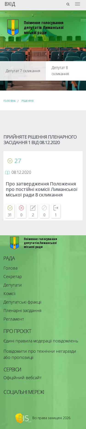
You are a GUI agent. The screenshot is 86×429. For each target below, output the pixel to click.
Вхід (10, 3)
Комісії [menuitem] (9, 293)
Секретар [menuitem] (12, 276)
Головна (9, 101)
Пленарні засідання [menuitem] (22, 310)
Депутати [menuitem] (12, 285)
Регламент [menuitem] (13, 319)
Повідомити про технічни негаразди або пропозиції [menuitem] (39, 354)
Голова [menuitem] (10, 268)
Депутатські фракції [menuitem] (22, 302)
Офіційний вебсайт (22, 377)
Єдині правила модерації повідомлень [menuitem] (40, 341)
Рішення (27, 101)
